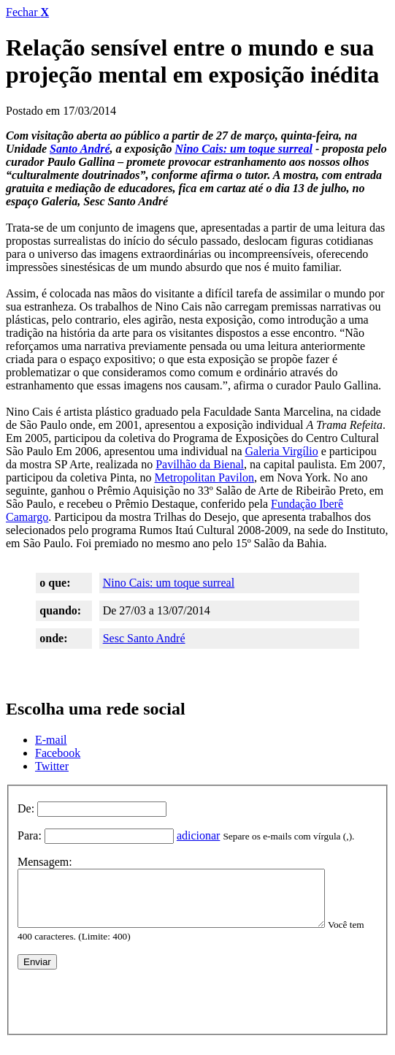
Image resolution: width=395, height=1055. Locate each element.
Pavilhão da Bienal (200, 464)
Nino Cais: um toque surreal (243, 148)
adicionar (198, 835)
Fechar (27, 12)
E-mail (51, 740)
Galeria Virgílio (281, 451)
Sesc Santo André (144, 638)
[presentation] (128, 1006)
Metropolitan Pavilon (204, 477)
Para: (30, 835)
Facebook (57, 753)
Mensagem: (45, 862)
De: (26, 808)
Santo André (80, 148)
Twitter (52, 766)
